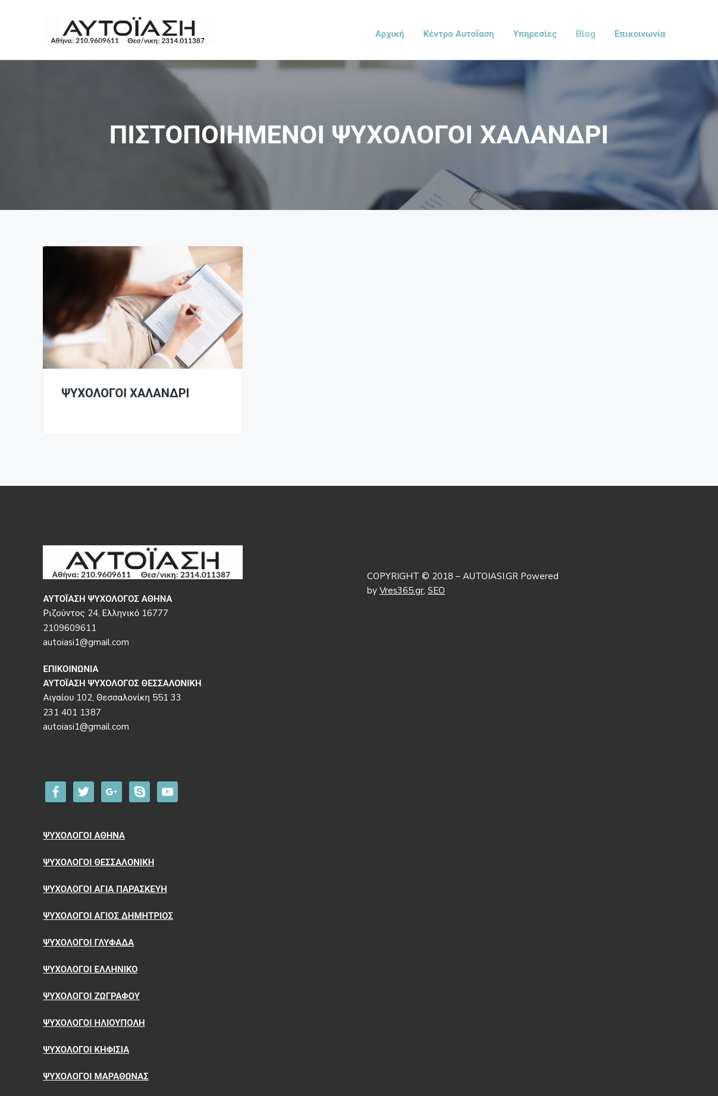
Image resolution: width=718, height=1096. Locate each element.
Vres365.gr (402, 590)
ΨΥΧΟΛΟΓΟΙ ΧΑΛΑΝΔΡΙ (125, 394)
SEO (436, 590)
